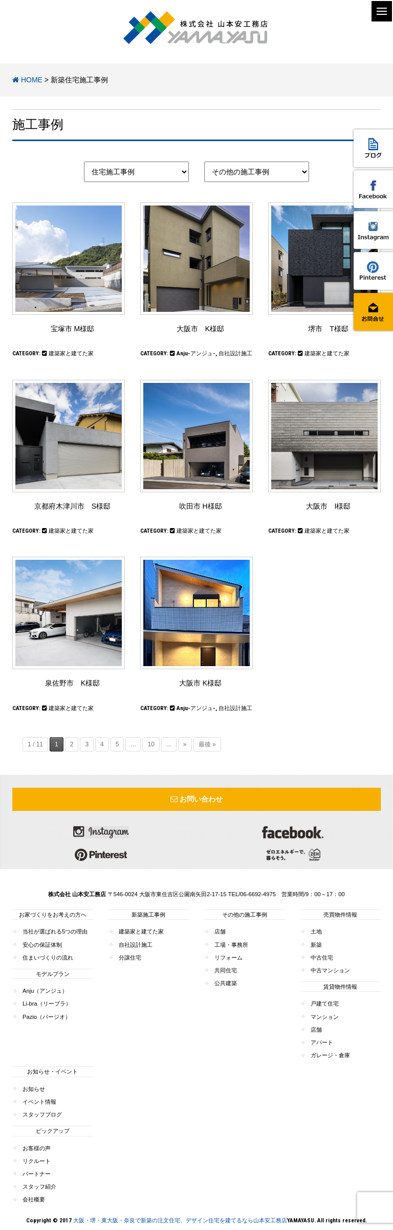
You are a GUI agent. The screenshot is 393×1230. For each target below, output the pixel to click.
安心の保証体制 (42, 945)
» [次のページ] (185, 744)
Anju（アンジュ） (45, 991)
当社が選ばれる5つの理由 (55, 931)
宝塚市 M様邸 (73, 329)
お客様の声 (37, 1148)
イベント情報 (39, 1102)
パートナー (37, 1174)
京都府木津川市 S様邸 (72, 506)
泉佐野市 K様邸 (72, 683)
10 (150, 744)
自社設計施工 (235, 353)
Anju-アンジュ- (196, 353)
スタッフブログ (42, 1114)
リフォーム (228, 957)
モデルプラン (53, 974)
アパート (322, 1042)
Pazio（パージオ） (47, 1017)
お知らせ (34, 1089)
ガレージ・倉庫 (330, 1055)
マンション (325, 1017)
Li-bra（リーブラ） (47, 1003)
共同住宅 (225, 970)
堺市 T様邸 (328, 329)
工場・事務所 (231, 945)
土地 (316, 931)
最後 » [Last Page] (207, 744)
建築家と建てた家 (71, 353)
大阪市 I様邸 (328, 506)
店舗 (220, 931)
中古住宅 (322, 957)
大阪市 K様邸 (200, 329)
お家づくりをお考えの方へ (52, 915)
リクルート (37, 1161)
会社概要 (34, 1199)
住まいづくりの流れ (48, 957)
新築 (316, 945)
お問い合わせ (196, 799)
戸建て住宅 (325, 1003)
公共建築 (225, 983)
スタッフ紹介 (39, 1186)
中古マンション (330, 970)
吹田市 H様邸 (200, 506)
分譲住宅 (130, 957)
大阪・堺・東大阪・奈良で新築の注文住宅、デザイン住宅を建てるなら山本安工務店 (180, 1220)
